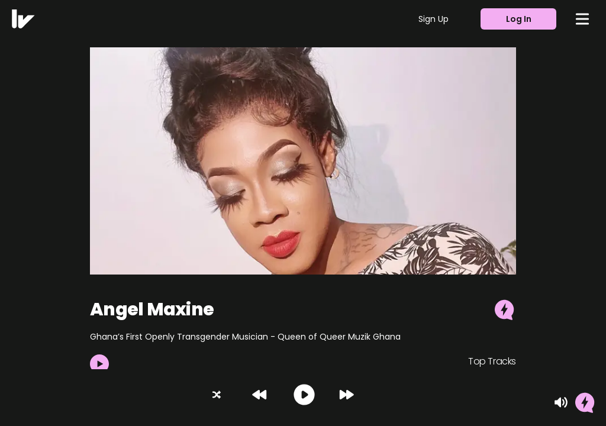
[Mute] (561, 402)
